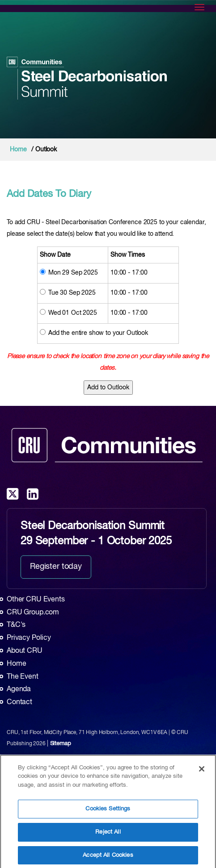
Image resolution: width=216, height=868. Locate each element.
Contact (19, 702)
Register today (56, 567)
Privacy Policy (29, 638)
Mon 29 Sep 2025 (73, 273)
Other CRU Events (36, 599)
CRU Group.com (33, 612)
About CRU (24, 651)
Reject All (107, 835)
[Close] (202, 771)
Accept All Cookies (108, 858)
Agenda (19, 689)
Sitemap (60, 744)
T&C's (16, 625)
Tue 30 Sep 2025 (72, 293)
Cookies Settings (107, 811)
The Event (22, 676)
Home (18, 149)
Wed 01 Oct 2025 (72, 313)
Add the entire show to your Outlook (98, 333)
